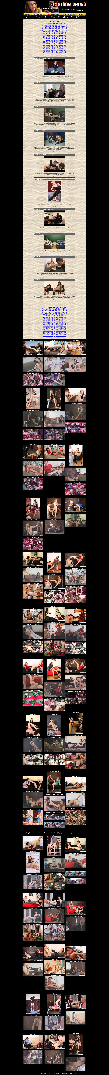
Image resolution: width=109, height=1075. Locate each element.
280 (52, 51)
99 (66, 30)
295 (61, 52)
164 (63, 37)
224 (50, 45)
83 (66, 28)
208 (63, 42)
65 (63, 27)
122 (44, 33)
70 (46, 28)
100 (44, 31)
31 (60, 25)
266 (46, 50)
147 (50, 36)
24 (49, 25)
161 (57, 37)
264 (65, 49)
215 (54, 44)
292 (54, 52)
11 (53, 23)
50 (64, 26)
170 (52, 39)
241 (63, 46)
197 (63, 41)
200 (46, 42)
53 (44, 27)
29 (56, 25)
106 (57, 31)
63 (60, 27)
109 (63, 31)
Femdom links (56, 1073)
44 (55, 26)
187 (65, 40)
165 (65, 37)
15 (59, 23)
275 (65, 50)
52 (43, 27)
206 (59, 42)
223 (48, 45)
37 (44, 26)
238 (57, 46)
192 (52, 41)
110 (65, 31)
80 (61, 28)
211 (46, 44)
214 (52, 44)
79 (60, 28)
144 (44, 36)
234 (48, 46)
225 (52, 45)
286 (65, 51)
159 (52, 37)
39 (47, 26)
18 (64, 23)
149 (54, 36)
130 (61, 33)
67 (66, 27)
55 (47, 27)
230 (63, 45)
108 (61, 31)
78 (58, 28)
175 (63, 39)
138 (54, 35)
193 (54, 41)
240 (61, 46)
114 (50, 32)
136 (50, 35)
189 (46, 41)
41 (50, 26)
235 (50, 46)
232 (44, 46)
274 (63, 50)
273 (61, 50)
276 (44, 51)
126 (52, 33)
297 (65, 52)
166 (44, 39)
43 (53, 26)
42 (52, 26)
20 (43, 25)
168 (48, 39)
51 (66, 26)
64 (61, 27)
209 (65, 42)
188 (44, 41)
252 (63, 47)
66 (64, 27)
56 (49, 27)
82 (64, 28)
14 (58, 23)
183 (57, 40)
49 (63, 26)
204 (54, 42)
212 (48, 44)
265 (44, 50)
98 (64, 30)
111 (44, 32)
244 (46, 47)
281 (54, 51)
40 (49, 26)
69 (44, 28)
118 (59, 32)
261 (59, 49)
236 (52, 46)
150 (57, 36)
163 (61, 37)
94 (58, 30)
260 (57, 49)
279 (50, 51)
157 (48, 37)
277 (46, 51)
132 (65, 33)
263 (63, 49)
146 (48, 36)
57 (50, 27)
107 (59, 31)
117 (57, 32)
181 (52, 40)
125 (50, 33)
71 (47, 28)
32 (61, 25)
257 (50, 49)
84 (43, 30)
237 (54, 46)
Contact (71, 1073)
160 (54, 37)
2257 (50, 1073)
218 (61, 44)
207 (61, 42)
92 (55, 30)
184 (59, 40)
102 (48, 31)
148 (52, 36)
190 (48, 41)
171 (54, 39)
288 (46, 52)
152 (61, 36)
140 (59, 35)
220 (65, 44)
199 (44, 42)
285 (63, 51)
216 (57, 44)
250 (59, 47)
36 (43, 26)
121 (65, 32)
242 (65, 46)
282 (57, 51)
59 (53, 27)
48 (61, 26)
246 (50, 47)
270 (54, 50)
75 (53, 28)
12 (54, 23)
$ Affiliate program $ (64, 1073)
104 (52, 31)
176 (65, 39)
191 (50, 41)
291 (52, 52)
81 (63, 28)
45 (56, 26)
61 (56, 27)
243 (44, 47)
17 (62, 23)
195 (59, 41)
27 (53, 25)
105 (54, 31)
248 (54, 47)
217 (59, 44)
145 (46, 36)
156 (46, 37)
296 (63, 52)
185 (61, 40)
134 (46, 35)
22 (46, 25)
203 (52, 42)
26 (52, 25)
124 (48, 33)
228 (59, 45)
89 (50, 30)
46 (58, 26)
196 (61, 41)
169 (50, 39)
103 (50, 31)
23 (47, 25)
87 (47, 30)
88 (49, 30)
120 (63, 32)
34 (64, 25)
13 (56, 23)
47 (60, 26)
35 (66, 25)
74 (52, 28)
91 (53, 30)
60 (55, 27)
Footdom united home (35, 1073)
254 (44, 49)
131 (63, 33)
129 (59, 33)
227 (57, 45)
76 (55, 28)
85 (44, 30)
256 (48, 49)
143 (65, 35)
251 (61, 47)
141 (61, 35)
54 (46, 27)
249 (57, 47)
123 (46, 33)
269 (52, 50)
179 (48, 40)
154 (65, 36)
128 (57, 33)
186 (63, 40)
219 (63, 44)
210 (44, 44)
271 (57, 50)
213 (50, 44)
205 (57, 42)
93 (56, 30)
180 (50, 40)
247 (52, 47)
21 (44, 25)
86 (46, 30)
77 (56, 28)
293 (57, 52)
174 (61, 39)
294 (59, 52)
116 (54, 32)
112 (46, 32)
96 (61, 30)
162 (59, 37)
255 (46, 49)
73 (50, 28)
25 (50, 25)
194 (57, 41)
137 (52, 35)
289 (48, 52)
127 (54, 33)
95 (60, 30)
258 (52, 49)
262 (61, 49)
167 (46, 39)
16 (61, 23)
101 (46, 31)
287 (44, 52)
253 (65, 47)
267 (48, 50)
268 (50, 50)
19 (65, 23)
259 (54, 49)
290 (50, 52)
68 (43, 28)
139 (57, 35)
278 (48, 51)
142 (63, 35)
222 (46, 45)
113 (48, 32)
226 (54, 45)
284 (61, 51)
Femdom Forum (43, 1073)
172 (57, 39)
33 (63, 25)
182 (54, 40)
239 (59, 46)
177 (44, 40)
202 (50, 42)
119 (61, 32)
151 (59, 36)
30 (58, 25)
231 (65, 45)
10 (51, 23)
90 (52, 30)
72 (49, 28)
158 (50, 37)
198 (65, 41)
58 (52, 27)
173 (59, 39)
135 (48, 35)
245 (48, 47)
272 (59, 50)
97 (63, 30)
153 (63, 36)
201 (48, 42)
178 (46, 40)
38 (46, 26)
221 (44, 45)
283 (59, 51)
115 (52, 32)
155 (44, 37)
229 (61, 45)
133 (44, 35)
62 (58, 27)
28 (55, 25)
